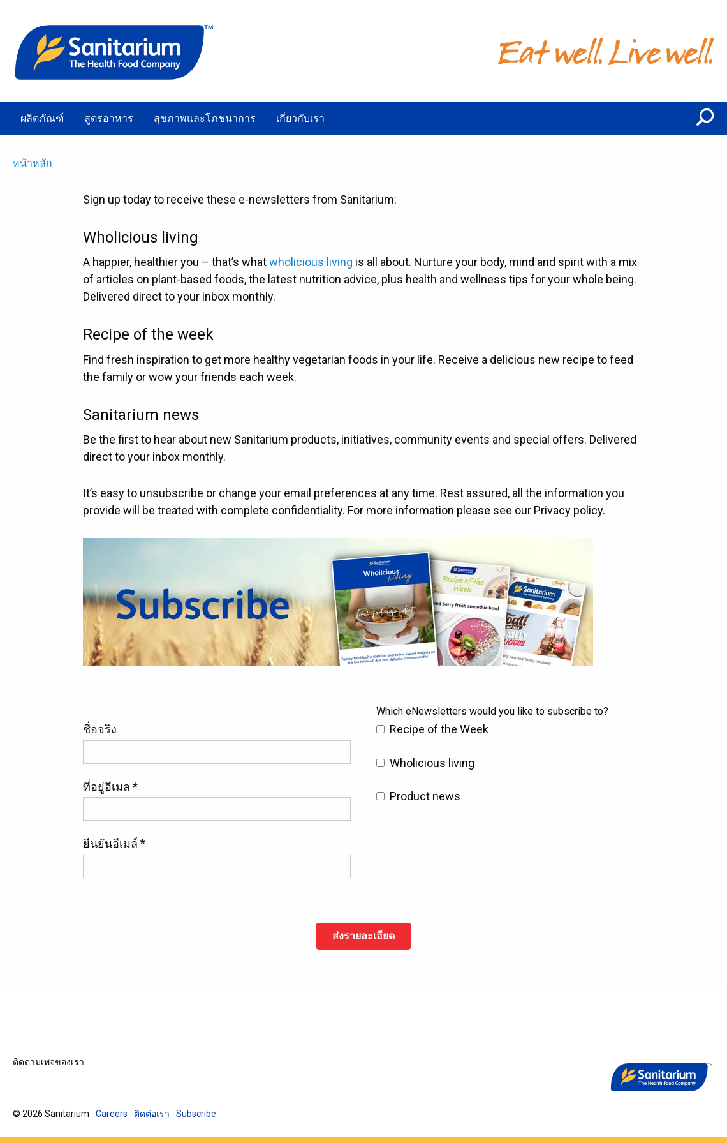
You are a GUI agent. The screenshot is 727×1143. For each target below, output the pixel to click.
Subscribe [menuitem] (196, 1114)
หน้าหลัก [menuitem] (32, 163)
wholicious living (311, 262)
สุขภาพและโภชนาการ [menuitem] (205, 118)
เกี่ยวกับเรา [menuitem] (300, 118)
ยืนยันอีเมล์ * (114, 843)
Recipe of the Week (439, 729)
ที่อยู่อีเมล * (110, 786)
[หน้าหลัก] (115, 51)
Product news (425, 796)
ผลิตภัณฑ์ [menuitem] (42, 118)
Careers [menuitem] (112, 1114)
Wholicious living (432, 763)
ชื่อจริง (100, 729)
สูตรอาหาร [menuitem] (108, 118)
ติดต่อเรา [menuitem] (152, 1114)
